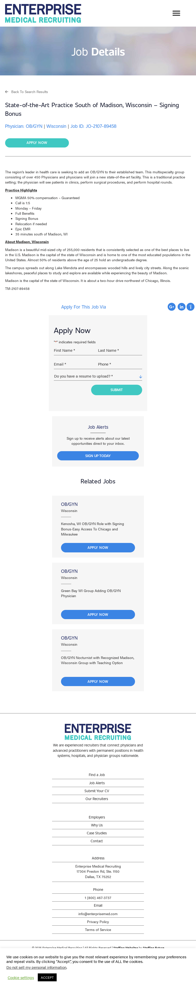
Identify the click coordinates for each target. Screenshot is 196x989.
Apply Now (98, 545)
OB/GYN (69, 502)
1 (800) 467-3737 (98, 895)
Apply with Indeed (190, 307)
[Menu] (176, 13)
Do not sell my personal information (36, 967)
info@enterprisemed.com (98, 911)
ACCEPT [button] (47, 977)
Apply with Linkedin (181, 307)
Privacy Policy (98, 919)
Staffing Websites (125, 945)
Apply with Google (171, 307)
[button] (26, 91)
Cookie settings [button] (21, 977)
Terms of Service (98, 927)
